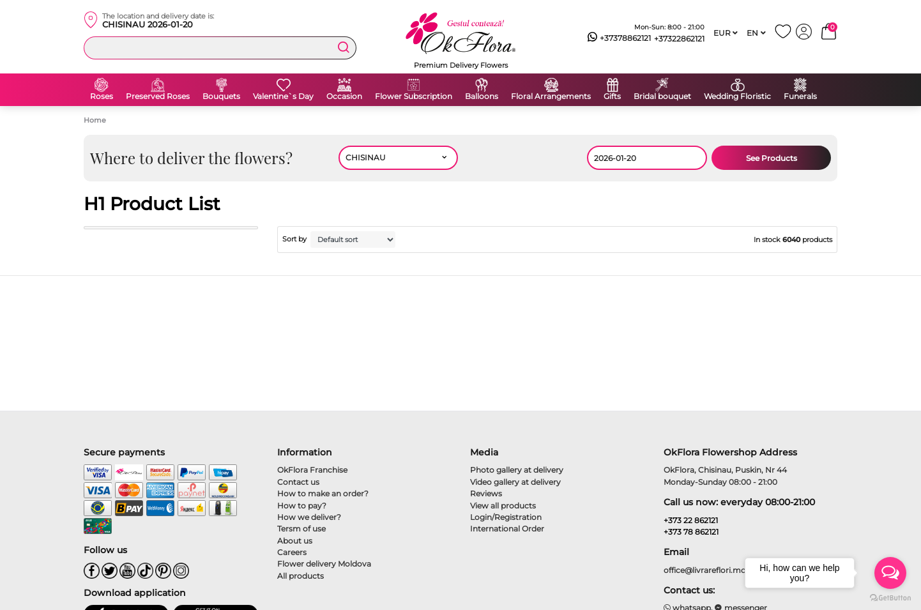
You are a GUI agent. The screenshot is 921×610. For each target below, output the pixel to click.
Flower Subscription (413, 96)
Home (95, 120)
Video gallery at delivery (515, 482)
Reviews (486, 493)
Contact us (298, 482)
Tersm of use (301, 528)
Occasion (344, 96)
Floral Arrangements (551, 96)
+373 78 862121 (691, 532)
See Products (771, 158)
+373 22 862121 (691, 520)
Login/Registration (506, 517)
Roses (101, 96)
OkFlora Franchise (312, 470)
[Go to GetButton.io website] (890, 597)
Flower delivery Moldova (324, 563)
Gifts (612, 96)
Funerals (800, 96)
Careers (292, 552)
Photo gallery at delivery (516, 470)
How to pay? (301, 505)
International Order (507, 528)
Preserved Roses (158, 96)
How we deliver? (309, 517)
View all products (503, 505)
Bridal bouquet (662, 96)
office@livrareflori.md (705, 570)
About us (294, 540)
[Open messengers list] (890, 573)
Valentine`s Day (283, 96)
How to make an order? (323, 493)
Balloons (481, 96)
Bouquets (221, 96)
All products (300, 576)
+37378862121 (619, 38)
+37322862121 (679, 38)
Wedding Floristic (737, 96)
